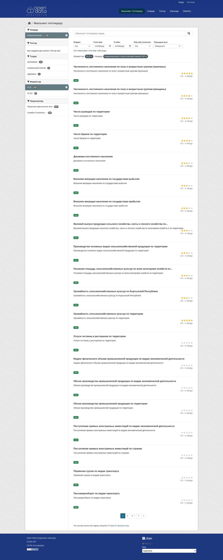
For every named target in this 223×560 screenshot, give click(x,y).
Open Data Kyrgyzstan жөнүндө (41, 538)
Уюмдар (151, 11)
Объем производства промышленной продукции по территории (110, 403)
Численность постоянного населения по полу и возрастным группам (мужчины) (120, 66)
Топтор (162, 11)
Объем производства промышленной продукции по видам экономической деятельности (125, 381)
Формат (77, 42)
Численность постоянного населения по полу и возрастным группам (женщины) (120, 89)
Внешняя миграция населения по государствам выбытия (106, 179)
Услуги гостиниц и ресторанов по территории (100, 336)
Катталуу (191, 2)
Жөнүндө (174, 11)
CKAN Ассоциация (35, 545)
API (108, 526)
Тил (144, 547)
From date (98, 42)
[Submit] (189, 33)
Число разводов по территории (92, 111)
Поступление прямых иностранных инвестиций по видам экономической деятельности (124, 426)
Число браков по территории (90, 134)
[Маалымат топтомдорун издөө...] (129, 33)
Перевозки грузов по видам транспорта (96, 471)
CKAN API (31, 542)
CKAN (147, 538)
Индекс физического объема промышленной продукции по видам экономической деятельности (129, 359)
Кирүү (181, 2)
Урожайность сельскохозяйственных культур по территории (108, 314)
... (135, 515)
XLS (76, 80)
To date (117, 42)
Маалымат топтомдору (132, 11)
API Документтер (121, 526)
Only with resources (142, 42)
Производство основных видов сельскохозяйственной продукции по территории (121, 246)
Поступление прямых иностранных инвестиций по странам (108, 448)
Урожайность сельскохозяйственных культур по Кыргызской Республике (116, 291)
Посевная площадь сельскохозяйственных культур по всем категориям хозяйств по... (123, 269)
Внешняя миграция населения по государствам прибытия (107, 201)
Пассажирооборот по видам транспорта (97, 493)
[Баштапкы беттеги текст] (29, 23)
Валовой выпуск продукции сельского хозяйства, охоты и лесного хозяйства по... (121, 224)
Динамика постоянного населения (93, 156)
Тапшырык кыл (160, 42)
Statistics (187, 11)
